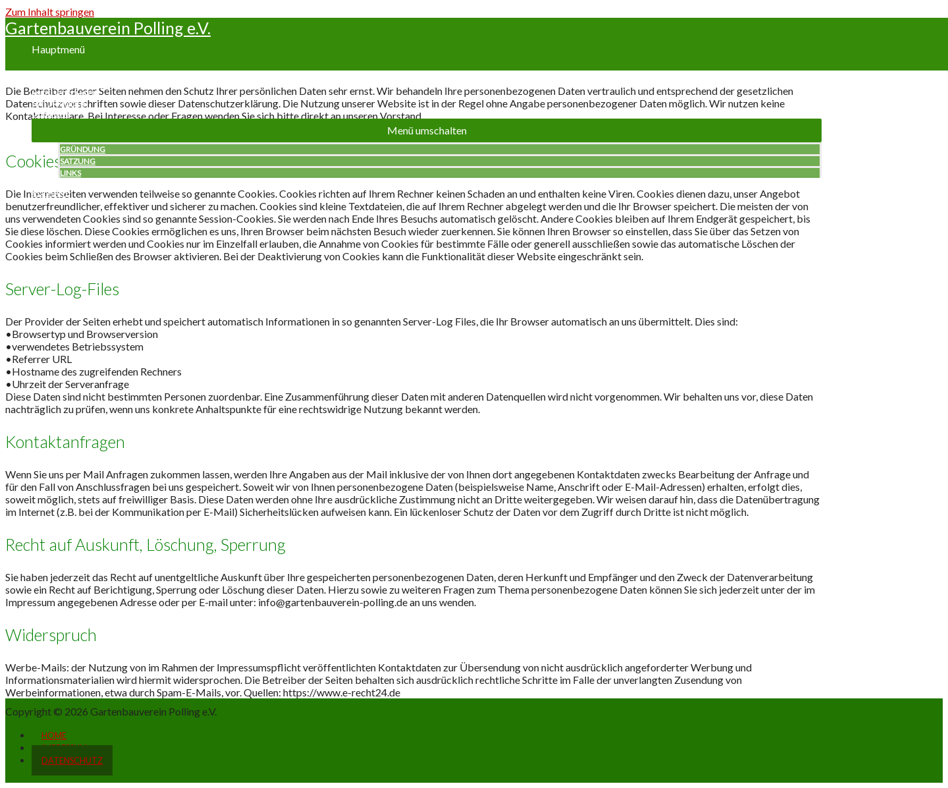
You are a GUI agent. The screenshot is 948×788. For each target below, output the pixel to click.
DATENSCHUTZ (72, 760)
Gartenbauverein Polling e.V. (108, 28)
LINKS (70, 173)
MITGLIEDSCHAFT (64, 94)
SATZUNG (77, 161)
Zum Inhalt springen (49, 11)
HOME (44, 74)
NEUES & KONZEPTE (69, 84)
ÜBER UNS (50, 114)
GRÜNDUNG (82, 149)
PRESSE (45, 183)
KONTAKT (50, 193)
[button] (427, 130)
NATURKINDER (58, 104)
